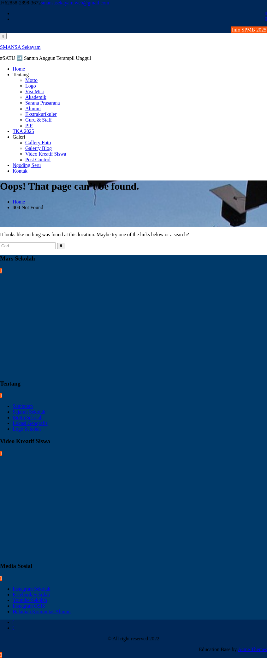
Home (19, 69)
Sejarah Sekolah (29, 412)
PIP (29, 125)
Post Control (37, 159)
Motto (31, 80)
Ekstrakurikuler (41, 114)
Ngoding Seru (27, 165)
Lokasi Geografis (30, 423)
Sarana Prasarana (42, 103)
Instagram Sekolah (31, 589)
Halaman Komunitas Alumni (42, 611)
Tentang (21, 74)
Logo (30, 86)
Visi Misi (34, 91)
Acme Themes (252, 649)
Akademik (35, 97)
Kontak (20, 171)
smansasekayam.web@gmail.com (75, 2)
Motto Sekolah (28, 417)
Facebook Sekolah (31, 594)
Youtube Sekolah (30, 600)
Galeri (19, 137)
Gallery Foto (38, 142)
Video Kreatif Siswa (45, 154)
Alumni (33, 108)
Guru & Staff (38, 120)
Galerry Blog (38, 148)
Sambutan (23, 406)
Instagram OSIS (29, 606)
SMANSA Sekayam (20, 47)
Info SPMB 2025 (249, 29)
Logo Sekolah (27, 429)
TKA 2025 (23, 131)
